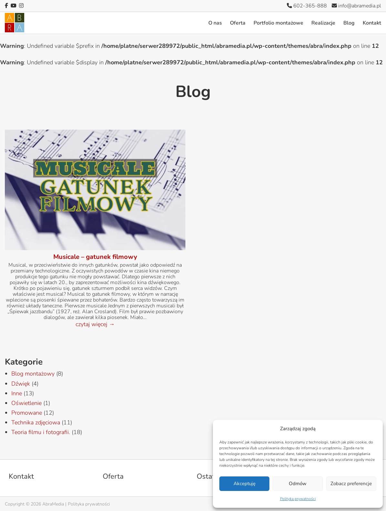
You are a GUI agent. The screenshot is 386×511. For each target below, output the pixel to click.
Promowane (26, 413)
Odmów (298, 483)
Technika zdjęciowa (35, 422)
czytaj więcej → (95, 324)
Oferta (237, 23)
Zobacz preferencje (351, 483)
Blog (349, 23)
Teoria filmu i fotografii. (40, 432)
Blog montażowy (33, 374)
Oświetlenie (26, 403)
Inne (16, 393)
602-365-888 (307, 5)
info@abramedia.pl (356, 5)
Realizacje (323, 23)
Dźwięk (20, 384)
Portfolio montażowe (278, 23)
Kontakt (372, 23)
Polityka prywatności (298, 498)
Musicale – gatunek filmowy (95, 256)
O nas (215, 23)
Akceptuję (245, 483)
